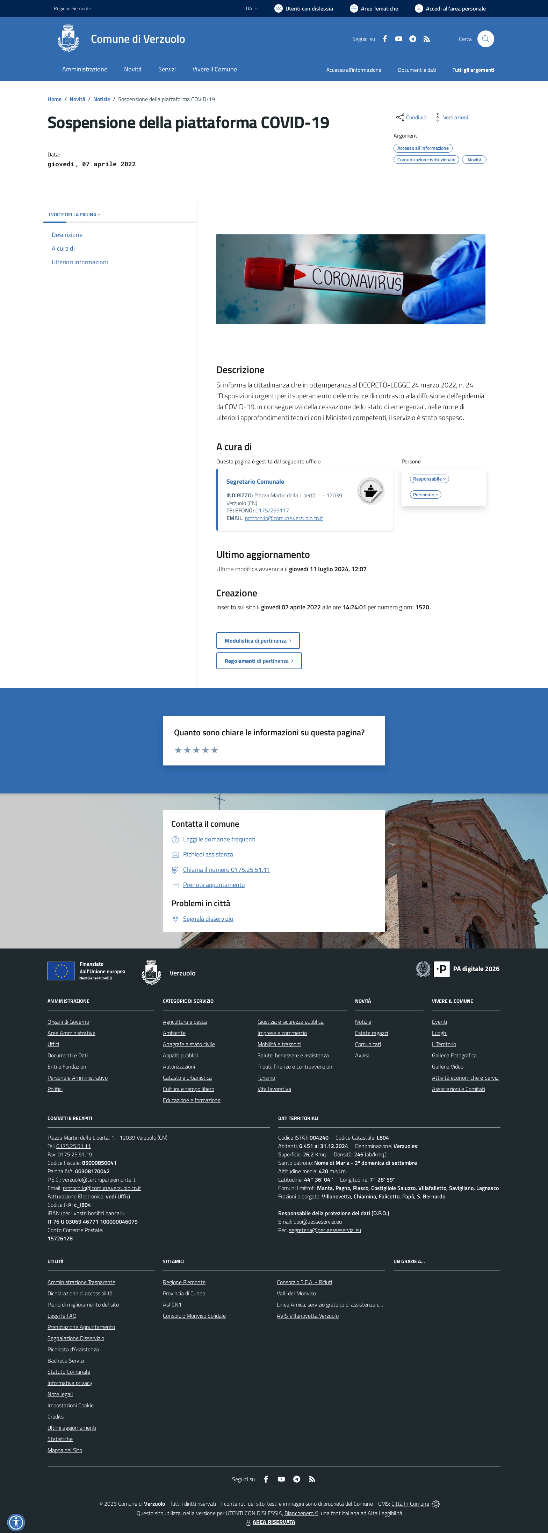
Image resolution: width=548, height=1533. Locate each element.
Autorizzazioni (179, 1066)
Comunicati (368, 1044)
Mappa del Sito (65, 1450)
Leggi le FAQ (62, 1315)
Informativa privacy (70, 1383)
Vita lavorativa (274, 1089)
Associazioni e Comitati (458, 1089)
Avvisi (362, 1055)
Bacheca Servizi (66, 1360)
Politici (55, 1089)
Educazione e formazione (192, 1100)
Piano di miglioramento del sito (83, 1304)
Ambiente (174, 1033)
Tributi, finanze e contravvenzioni (295, 1066)
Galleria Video (447, 1066)
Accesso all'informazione (353, 70)
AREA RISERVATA (269, 1522)
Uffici (53, 1044)
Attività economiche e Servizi (465, 1077)
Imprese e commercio (282, 1033)
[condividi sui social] (411, 117)
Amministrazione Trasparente (81, 1282)
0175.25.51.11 (73, 1146)
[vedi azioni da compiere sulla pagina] (450, 117)
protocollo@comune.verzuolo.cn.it (284, 518)
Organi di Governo (68, 1021)
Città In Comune (410, 1503)
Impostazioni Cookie (71, 1405)
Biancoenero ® (301, 1513)
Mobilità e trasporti (279, 1044)
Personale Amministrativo (78, 1077)
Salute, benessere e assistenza (293, 1055)
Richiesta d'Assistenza (73, 1349)
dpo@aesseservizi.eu (318, 1221)
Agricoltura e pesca (185, 1021)
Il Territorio (444, 1044)
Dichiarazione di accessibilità (80, 1293)
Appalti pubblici (180, 1055)
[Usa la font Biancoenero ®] (303, 8)
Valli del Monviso (296, 1293)
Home (55, 99)
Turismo (266, 1077)
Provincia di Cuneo (184, 1293)
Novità (77, 99)
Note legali (60, 1394)
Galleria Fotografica (454, 1055)
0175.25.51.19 (75, 1154)
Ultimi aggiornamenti (72, 1427)
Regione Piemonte (184, 1282)
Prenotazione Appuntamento (81, 1327)
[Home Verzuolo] (119, 38)
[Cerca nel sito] (485, 38)
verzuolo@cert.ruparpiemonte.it (99, 1179)
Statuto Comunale (69, 1371)
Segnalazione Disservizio (76, 1338)
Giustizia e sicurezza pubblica (291, 1021)
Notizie (101, 99)
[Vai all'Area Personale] (450, 8)
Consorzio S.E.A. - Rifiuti (304, 1282)
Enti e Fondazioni (67, 1066)
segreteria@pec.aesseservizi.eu (325, 1230)
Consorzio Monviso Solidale (194, 1315)
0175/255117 (272, 510)
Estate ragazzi (371, 1033)
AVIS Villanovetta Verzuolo (308, 1315)
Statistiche (60, 1439)
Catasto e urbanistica (187, 1077)
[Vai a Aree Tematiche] (373, 8)
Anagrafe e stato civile (189, 1044)
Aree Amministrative (71, 1033)
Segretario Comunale (255, 481)
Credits (56, 1416)
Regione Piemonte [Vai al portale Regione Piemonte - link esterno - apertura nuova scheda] (72, 8)
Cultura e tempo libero (188, 1089)
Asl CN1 (172, 1304)
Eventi (439, 1021)
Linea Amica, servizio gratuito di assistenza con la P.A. (339, 1304)
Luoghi (439, 1033)
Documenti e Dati (68, 1055)
